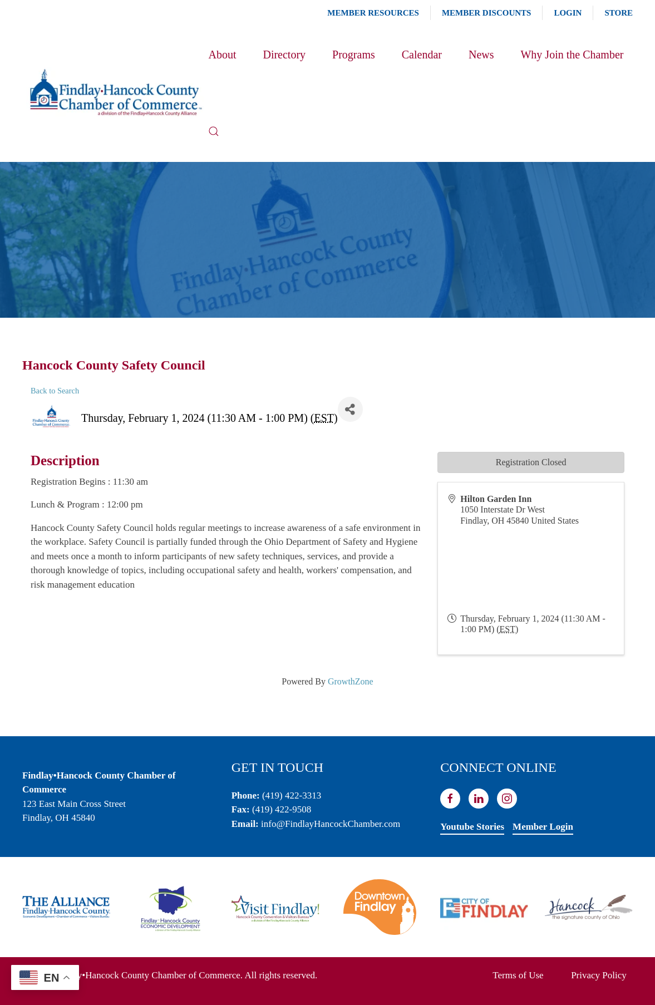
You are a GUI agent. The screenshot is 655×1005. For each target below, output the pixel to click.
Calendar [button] (422, 54)
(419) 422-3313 (291, 795)
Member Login (543, 826)
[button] (213, 131)
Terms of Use (518, 975)
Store (618, 12)
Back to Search (55, 390)
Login (568, 12)
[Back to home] (115, 93)
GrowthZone (350, 681)
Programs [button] (353, 54)
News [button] (481, 54)
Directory (284, 54)
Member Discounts (486, 12)
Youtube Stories (472, 826)
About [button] (222, 54)
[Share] (350, 409)
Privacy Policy (599, 975)
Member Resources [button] (373, 12)
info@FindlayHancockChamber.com (330, 824)
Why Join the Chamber (571, 54)
